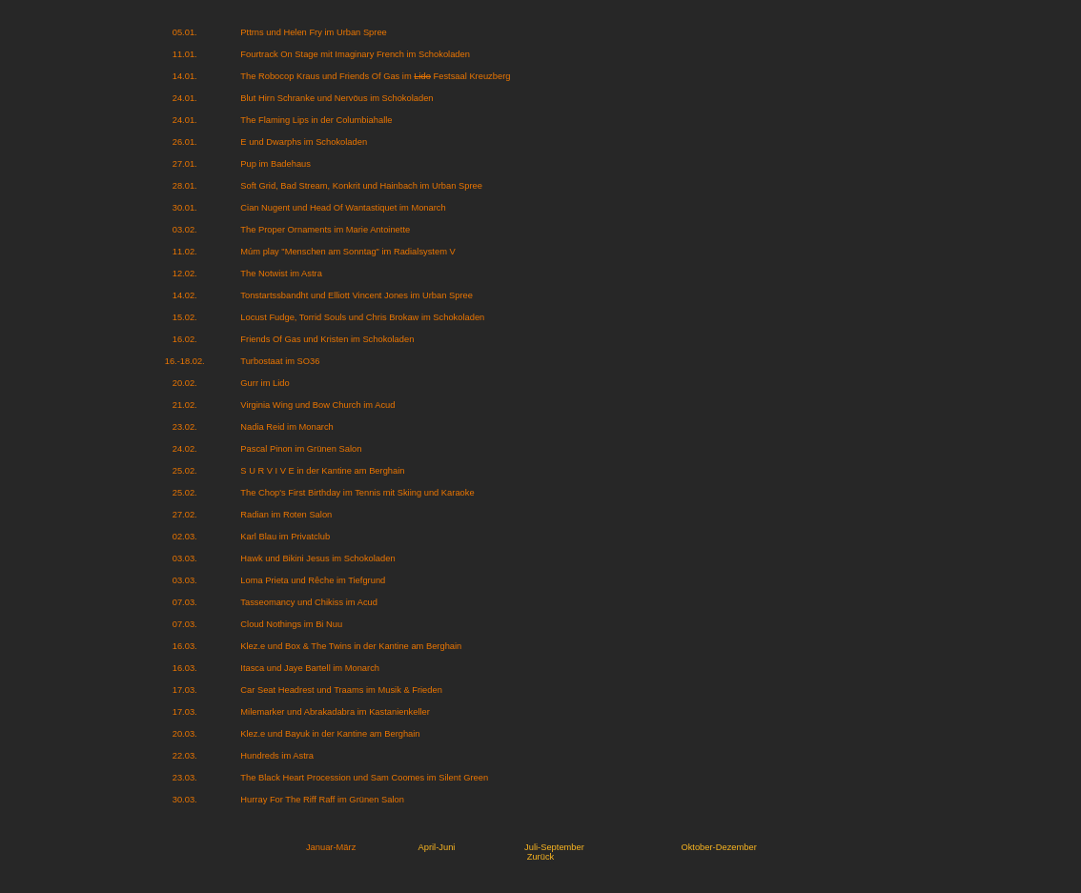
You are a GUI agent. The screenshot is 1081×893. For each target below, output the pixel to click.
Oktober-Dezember (718, 847)
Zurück (541, 857)
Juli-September (554, 847)
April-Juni (437, 847)
